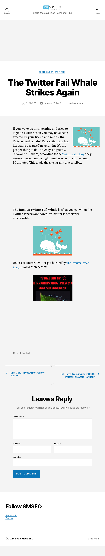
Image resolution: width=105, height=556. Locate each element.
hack (19, 358)
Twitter (62, 73)
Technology (46, 73)
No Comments (76, 104)
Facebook (11, 525)
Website (17, 467)
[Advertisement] (52, 40)
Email (57, 453)
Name (16, 453)
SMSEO (32, 104)
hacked (26, 358)
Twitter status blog (75, 155)
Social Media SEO (25, 548)
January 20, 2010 (52, 104)
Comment (18, 426)
